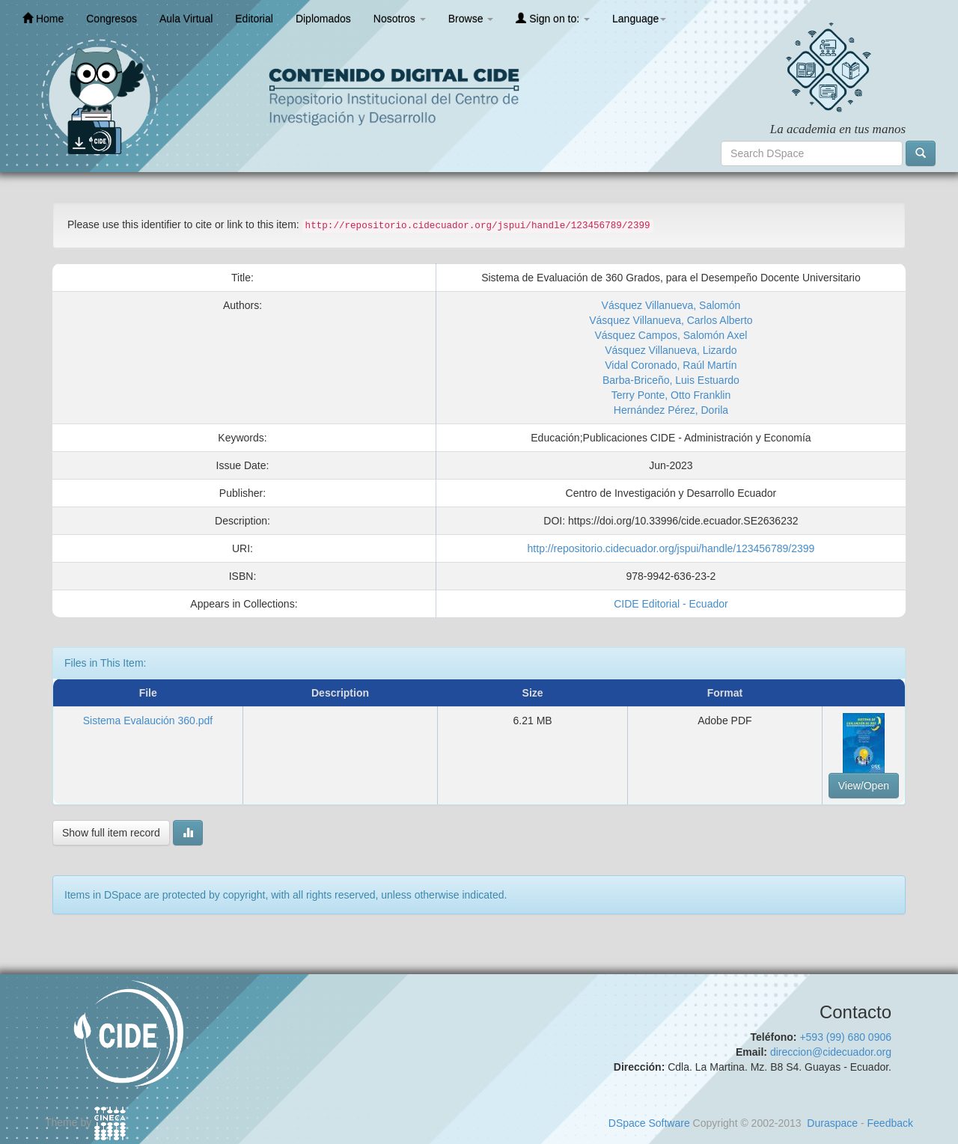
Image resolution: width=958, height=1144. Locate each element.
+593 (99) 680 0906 (845, 1037)
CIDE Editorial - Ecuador (671, 604)
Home (43, 18)
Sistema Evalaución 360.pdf (148, 721)
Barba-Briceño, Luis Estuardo (670, 380)
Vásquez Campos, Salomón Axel (670, 335)
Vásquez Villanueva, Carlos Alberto (670, 320)
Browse (471, 19)
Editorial (254, 19)
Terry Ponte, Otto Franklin (671, 395)
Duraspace (832, 1123)
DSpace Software (649, 1123)
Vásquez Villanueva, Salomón (671, 305)
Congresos (111, 19)
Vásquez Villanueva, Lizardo (670, 350)
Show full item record (111, 833)
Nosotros (399, 19)
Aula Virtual (186, 19)
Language (639, 19)
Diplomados (323, 19)
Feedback (890, 1123)
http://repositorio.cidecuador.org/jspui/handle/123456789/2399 (671, 548)
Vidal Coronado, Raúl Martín (670, 365)
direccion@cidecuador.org (830, 1052)
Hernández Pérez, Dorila (671, 410)
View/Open (863, 786)
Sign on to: (553, 18)
